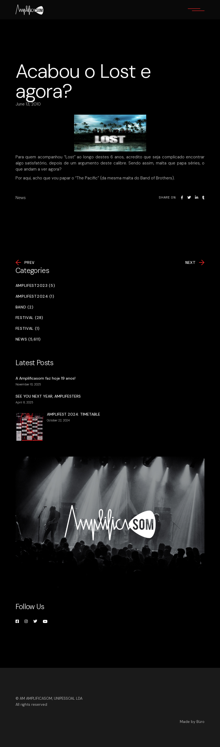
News (21, 198)
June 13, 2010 (28, 104)
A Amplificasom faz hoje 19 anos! (45, 378)
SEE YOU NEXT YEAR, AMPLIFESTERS (48, 396)
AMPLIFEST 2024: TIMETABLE (73, 414)
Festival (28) (29, 317)
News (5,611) (28, 339)
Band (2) (25, 307)
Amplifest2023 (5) (35, 285)
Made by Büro (192, 721)
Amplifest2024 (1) (35, 296)
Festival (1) (28, 328)
